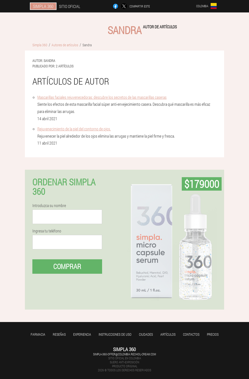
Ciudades (146, 334)
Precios (213, 334)
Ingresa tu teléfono (46, 231)
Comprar (67, 266)
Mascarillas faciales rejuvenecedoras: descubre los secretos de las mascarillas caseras (102, 97)
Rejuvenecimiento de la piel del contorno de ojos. (74, 128)
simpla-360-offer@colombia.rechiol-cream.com (124, 354)
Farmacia (38, 334)
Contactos (191, 334)
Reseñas (59, 334)
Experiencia (82, 334)
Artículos (168, 334)
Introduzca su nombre (49, 206)
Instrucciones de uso (115, 334)
